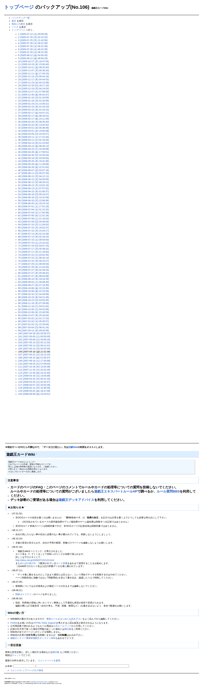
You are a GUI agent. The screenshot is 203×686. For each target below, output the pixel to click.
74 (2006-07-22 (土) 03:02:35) (33, 255)
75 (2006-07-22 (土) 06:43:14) (33, 258)
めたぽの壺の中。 (29, 563)
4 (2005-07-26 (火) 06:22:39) (33, 43)
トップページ (19, 7)
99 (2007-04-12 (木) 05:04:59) (33, 330)
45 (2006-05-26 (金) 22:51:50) (33, 167)
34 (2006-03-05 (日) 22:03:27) (33, 134)
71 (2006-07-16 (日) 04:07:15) (33, 245)
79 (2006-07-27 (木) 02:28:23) (33, 270)
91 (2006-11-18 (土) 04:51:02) (33, 306)
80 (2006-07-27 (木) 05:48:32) (33, 273)
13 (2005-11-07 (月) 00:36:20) (33, 70)
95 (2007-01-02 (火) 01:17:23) (33, 318)
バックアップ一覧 (21, 17)
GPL (56, 682)
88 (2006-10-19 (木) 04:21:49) (33, 297)
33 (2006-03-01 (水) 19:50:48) (33, 131)
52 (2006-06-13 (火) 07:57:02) (33, 188)
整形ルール (52, 619)
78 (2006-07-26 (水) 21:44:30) (33, 267)
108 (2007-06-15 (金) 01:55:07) (34, 357)
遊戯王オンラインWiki (44, 638)
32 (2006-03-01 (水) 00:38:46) (33, 127)
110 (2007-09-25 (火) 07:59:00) (34, 363)
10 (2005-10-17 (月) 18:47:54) (33, 61)
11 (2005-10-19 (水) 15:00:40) (33, 64)
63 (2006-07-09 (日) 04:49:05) (33, 221)
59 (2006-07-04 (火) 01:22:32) (33, 209)
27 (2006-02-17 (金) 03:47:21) (33, 112)
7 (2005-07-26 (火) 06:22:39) (33, 52)
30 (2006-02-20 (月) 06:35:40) (33, 121)
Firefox (13, 623)
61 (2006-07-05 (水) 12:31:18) (33, 215)
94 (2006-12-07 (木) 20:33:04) (33, 315)
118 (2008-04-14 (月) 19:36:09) (34, 388)
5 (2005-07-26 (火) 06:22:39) (33, 46)
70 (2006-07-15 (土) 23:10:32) (33, 242)
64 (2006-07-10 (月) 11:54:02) (33, 224)
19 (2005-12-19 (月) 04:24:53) (33, 88)
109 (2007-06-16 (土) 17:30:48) (34, 360)
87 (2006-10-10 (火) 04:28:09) (33, 294)
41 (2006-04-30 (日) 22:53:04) (33, 155)
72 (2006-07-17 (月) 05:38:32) (33, 248)
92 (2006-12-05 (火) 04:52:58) (33, 309)
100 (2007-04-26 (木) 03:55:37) (34, 333)
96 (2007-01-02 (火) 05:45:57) (33, 321)
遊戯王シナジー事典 (20, 638)
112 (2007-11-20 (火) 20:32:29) (34, 369)
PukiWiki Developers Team (39, 682)
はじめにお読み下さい (71, 619)
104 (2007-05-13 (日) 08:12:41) (34, 345)
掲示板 (67, 629)
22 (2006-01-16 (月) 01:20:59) (33, 97)
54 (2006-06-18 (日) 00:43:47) (33, 194)
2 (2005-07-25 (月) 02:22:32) (33, 37)
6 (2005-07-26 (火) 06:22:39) (33, 49)
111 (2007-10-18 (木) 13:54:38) (34, 366)
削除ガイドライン (24, 594)
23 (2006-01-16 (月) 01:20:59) (33, 100)
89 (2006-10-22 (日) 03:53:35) (33, 300)
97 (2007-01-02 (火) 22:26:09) (33, 324)
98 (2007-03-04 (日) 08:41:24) (33, 327)
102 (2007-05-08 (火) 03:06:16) (34, 339)
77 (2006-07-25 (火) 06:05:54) (33, 264)
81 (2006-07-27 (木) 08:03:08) (33, 276)
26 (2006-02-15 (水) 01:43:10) (33, 109)
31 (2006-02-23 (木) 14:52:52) (33, 125)
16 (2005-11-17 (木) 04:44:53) (33, 79)
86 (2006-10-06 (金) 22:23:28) (33, 291)
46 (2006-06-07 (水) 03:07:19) (33, 170)
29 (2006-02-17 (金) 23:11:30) (33, 118)
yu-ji (24, 683)
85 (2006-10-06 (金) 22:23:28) (33, 288)
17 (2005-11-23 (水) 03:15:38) (33, 82)
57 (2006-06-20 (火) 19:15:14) (33, 203)
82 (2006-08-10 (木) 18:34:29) (33, 279)
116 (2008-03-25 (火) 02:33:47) (34, 382)
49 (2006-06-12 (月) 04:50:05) (33, 179)
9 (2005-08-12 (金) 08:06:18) (33, 58)
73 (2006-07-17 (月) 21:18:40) (33, 252)
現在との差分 (18, 24)
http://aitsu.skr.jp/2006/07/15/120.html (34, 560)
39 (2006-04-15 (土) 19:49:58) (33, 149)
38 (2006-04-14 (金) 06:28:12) (33, 146)
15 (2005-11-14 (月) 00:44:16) (33, 76)
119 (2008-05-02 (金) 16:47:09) (34, 391)
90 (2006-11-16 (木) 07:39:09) (33, 303)
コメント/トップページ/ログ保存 (26, 670)
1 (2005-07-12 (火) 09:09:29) (33, 34)
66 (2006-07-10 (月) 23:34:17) (33, 230)
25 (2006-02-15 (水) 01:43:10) (33, 106)
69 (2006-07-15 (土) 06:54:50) (33, 239)
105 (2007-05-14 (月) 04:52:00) (34, 348)
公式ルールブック (62, 626)
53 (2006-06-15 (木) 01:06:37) (33, 191)
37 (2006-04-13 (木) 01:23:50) (33, 143)
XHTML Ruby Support (44, 623)
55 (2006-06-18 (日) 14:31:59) (33, 197)
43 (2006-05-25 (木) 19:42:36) (33, 161)
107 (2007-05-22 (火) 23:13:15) (34, 354)
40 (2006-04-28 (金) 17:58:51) (33, 152)
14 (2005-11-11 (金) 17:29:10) (33, 73)
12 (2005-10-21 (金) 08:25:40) (33, 67)
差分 (14, 21)
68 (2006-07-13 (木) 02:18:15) (33, 236)
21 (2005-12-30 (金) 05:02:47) (33, 94)
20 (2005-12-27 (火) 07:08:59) (33, 91)
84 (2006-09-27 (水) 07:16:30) (33, 285)
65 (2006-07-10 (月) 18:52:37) (33, 227)
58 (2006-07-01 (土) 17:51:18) (33, 206)
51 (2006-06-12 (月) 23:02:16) (33, 185)
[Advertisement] (102, 419)
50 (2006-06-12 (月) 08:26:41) (33, 182)
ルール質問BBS (168, 491)
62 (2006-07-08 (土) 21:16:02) (33, 218)
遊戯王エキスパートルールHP (115, 491)
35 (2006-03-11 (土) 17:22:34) (33, 137)
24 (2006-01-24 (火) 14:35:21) (33, 103)
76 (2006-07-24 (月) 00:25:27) (33, 261)
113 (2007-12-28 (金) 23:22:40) (34, 373)
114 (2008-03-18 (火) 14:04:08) (34, 375)
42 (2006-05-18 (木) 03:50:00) (33, 158)
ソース (15, 27)
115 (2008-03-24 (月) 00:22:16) (34, 378)
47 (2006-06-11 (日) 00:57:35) (33, 173)
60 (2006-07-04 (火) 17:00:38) (33, 212)
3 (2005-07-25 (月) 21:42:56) (33, 40)
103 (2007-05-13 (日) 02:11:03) (34, 342)
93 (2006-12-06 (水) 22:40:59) (33, 312)
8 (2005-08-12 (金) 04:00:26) (33, 55)
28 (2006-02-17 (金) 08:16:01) (33, 116)
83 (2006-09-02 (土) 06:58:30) (33, 282)
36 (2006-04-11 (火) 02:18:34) (33, 140)
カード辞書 (61, 563)
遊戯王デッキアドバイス (76, 500)
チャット (16, 655)
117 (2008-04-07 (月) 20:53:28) (34, 385)
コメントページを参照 (49, 660)
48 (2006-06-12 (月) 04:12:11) (33, 176)
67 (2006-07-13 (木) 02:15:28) (33, 233)
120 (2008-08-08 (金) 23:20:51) (34, 394)
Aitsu (13, 678)
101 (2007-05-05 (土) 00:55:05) (34, 336)
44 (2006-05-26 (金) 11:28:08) (33, 164)
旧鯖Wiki (73, 447)
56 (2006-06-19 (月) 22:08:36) (33, 200)
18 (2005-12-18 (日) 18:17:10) (33, 85)
